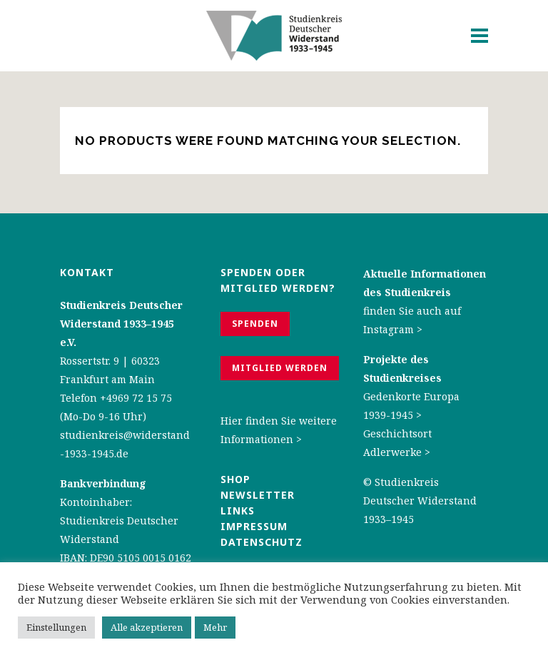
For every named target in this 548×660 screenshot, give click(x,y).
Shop (235, 479)
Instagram (388, 329)
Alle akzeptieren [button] (147, 627)
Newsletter (257, 495)
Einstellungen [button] (56, 627)
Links (239, 510)
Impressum (254, 526)
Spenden (255, 324)
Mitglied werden (280, 368)
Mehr (215, 627)
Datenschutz (261, 542)
